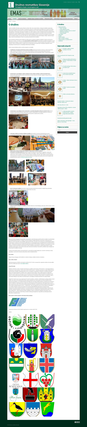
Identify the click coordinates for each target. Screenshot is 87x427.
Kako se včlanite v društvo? (64, 38)
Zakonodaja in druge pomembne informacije (63, 18)
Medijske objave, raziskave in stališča (35, 18)
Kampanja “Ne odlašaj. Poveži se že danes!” (68, 30)
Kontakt (60, 35)
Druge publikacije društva (64, 29)
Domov (10, 21)
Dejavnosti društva (62, 26)
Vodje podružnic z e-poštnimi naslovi (65, 39)
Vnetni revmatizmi (22, 18)
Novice (9, 18)
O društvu (15, 18)
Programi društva (63, 33)
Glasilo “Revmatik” (63, 28)
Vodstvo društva (62, 37)
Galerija (75, 18)
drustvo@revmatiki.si (24, 263)
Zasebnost (61, 40)
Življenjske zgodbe (49, 18)
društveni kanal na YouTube (26, 157)
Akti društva (61, 34)
